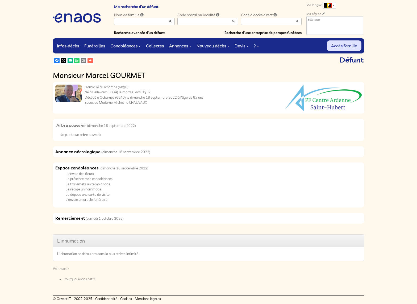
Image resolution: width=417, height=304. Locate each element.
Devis (241, 45)
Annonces (180, 45)
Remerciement (70, 218)
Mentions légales (148, 299)
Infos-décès (68, 45)
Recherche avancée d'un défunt (139, 33)
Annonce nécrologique (78, 151)
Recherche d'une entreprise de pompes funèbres (263, 33)
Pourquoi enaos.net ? (79, 279)
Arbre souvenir (71, 125)
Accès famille (344, 45)
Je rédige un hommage (83, 189)
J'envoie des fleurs (80, 174)
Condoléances (125, 45)
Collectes (155, 45)
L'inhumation (71, 241)
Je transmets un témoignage (88, 184)
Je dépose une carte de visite (88, 194)
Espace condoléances (77, 167)
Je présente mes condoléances (89, 179)
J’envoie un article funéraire (86, 199)
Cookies (126, 299)
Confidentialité (106, 299)
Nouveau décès (213, 45)
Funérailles (94, 45)
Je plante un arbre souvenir (81, 134)
